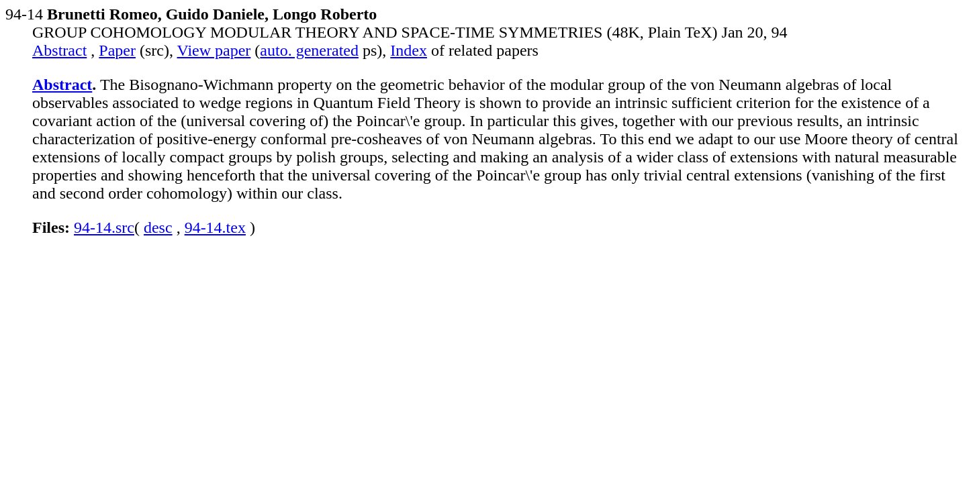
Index (408, 50)
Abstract (59, 50)
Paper (117, 50)
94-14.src (104, 227)
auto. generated (309, 50)
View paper (214, 50)
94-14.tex (215, 227)
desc (158, 227)
